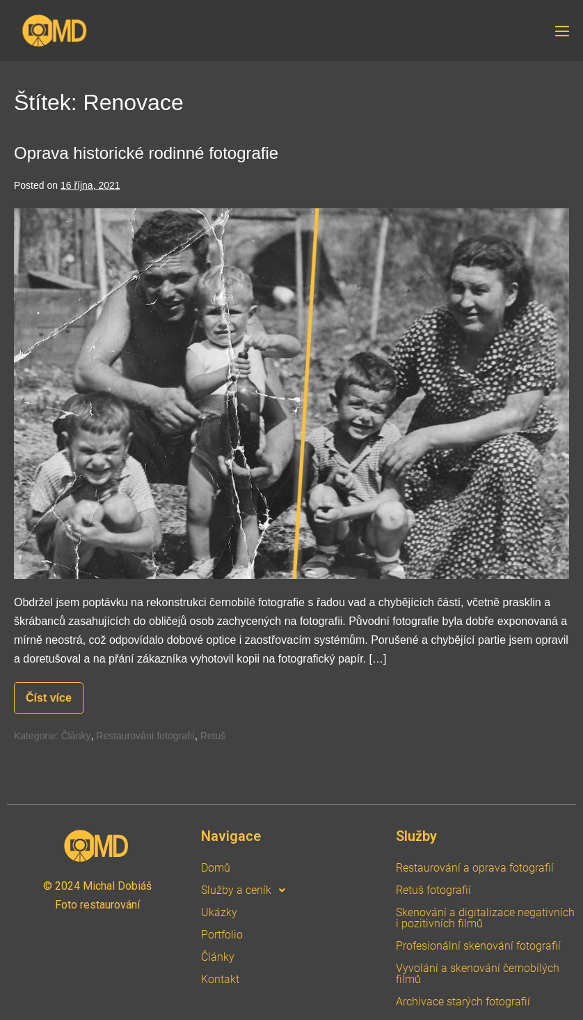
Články (76, 735)
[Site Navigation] (562, 31)
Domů (215, 867)
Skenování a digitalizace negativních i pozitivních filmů (485, 918)
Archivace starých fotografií (463, 1001)
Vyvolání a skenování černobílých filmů (477, 973)
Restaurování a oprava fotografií (475, 867)
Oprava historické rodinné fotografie (146, 153)
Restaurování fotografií (145, 735)
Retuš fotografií (433, 890)
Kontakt (220, 979)
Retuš (213, 735)
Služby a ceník (247, 890)
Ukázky (219, 912)
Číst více (54, 693)
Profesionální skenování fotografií (478, 945)
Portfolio (222, 934)
